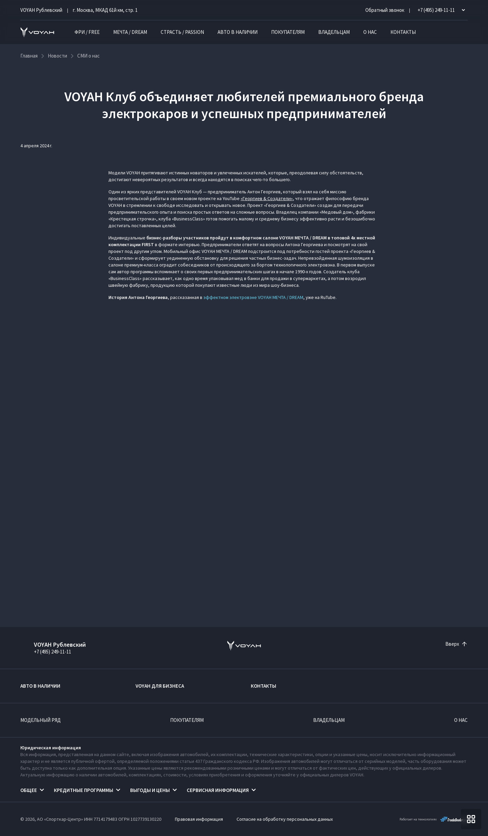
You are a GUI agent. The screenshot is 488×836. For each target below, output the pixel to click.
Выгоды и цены (150, 790)
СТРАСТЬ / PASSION (182, 32)
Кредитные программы (83, 790)
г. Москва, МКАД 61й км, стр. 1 (105, 10)
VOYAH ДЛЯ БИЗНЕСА (160, 686)
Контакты (403, 32)
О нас (370, 32)
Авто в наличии (238, 32)
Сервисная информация (218, 790)
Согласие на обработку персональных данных (285, 819)
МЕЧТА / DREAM (130, 32)
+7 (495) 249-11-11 (52, 651)
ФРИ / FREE (87, 32)
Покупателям (288, 32)
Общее (28, 790)
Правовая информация (199, 819)
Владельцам (334, 32)
